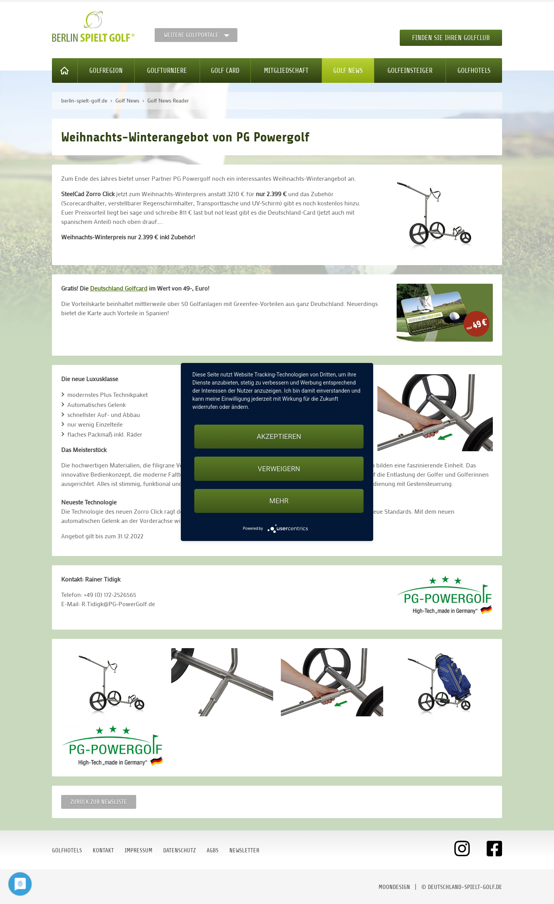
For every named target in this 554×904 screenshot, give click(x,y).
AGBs (213, 850)
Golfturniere (167, 70)
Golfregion (106, 70)
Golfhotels (474, 70)
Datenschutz (179, 850)
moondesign (394, 887)
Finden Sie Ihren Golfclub (451, 38)
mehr (279, 501)
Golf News (348, 70)
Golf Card (225, 70)
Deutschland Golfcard (118, 288)
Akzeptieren (279, 436)
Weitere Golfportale (191, 35)
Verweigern (279, 469)
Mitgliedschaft (286, 70)
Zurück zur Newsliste (98, 801)
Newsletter (244, 850)
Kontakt (103, 850)
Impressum (138, 850)
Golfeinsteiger (409, 70)
